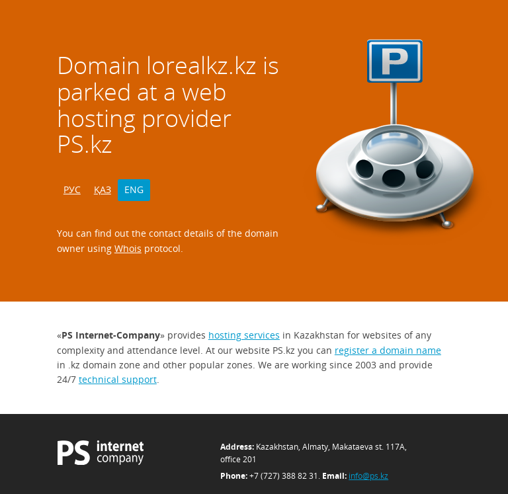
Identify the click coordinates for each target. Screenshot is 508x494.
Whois (128, 248)
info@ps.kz (368, 475)
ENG (134, 189)
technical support (118, 379)
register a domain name (388, 350)
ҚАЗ (102, 189)
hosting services (244, 335)
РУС (72, 189)
